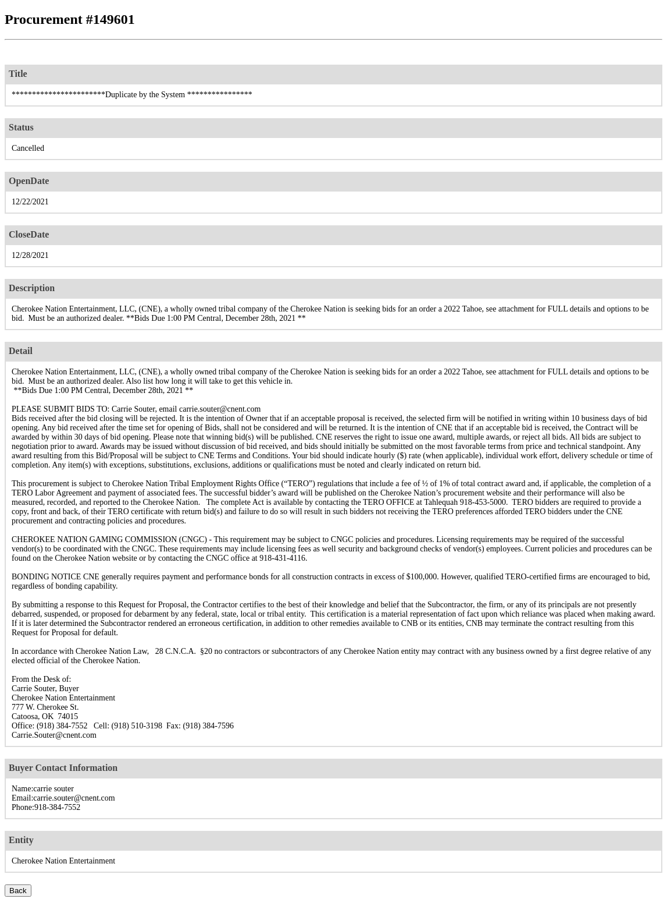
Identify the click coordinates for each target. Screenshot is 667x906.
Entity (21, 840)
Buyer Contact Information (63, 768)
